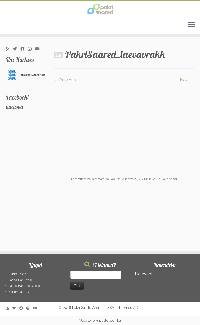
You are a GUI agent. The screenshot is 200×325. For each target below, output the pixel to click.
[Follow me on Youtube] (39, 49)
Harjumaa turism (20, 292)
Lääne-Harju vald (20, 280)
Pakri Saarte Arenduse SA (93, 308)
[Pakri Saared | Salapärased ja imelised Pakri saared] (100, 9)
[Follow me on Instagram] (31, 49)
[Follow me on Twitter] (16, 49)
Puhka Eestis (17, 274)
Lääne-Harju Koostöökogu (26, 286)
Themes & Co (130, 308)
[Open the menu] (191, 25)
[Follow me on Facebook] (24, 49)
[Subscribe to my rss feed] (9, 49)
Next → (187, 79)
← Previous (65, 79)
